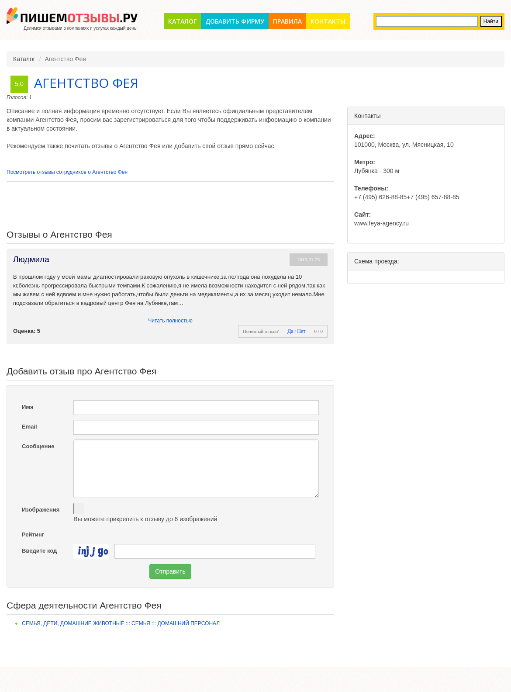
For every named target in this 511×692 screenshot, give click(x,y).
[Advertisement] (170, 205)
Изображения (40, 509)
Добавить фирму (234, 21)
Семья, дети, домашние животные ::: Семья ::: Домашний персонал (121, 623)
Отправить (170, 571)
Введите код (39, 550)
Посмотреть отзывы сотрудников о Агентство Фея (67, 172)
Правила (287, 21)
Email (29, 426)
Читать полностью (170, 321)
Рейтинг (33, 534)
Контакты (328, 21)
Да (290, 331)
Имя (28, 407)
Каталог (182, 21)
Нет (301, 331)
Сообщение (38, 446)
